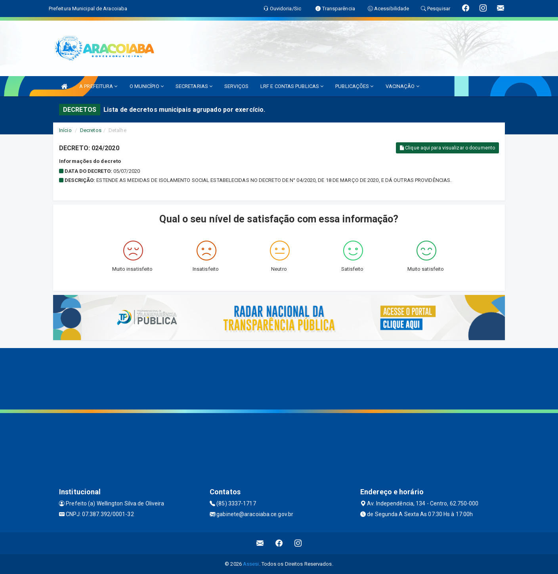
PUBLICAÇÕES (354, 86)
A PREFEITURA (98, 86)
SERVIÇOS (236, 86)
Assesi (251, 564)
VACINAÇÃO (402, 86)
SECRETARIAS (194, 86)
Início (65, 130)
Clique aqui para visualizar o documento (447, 148)
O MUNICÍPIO (147, 86)
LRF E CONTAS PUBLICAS (291, 86)
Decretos (90, 130)
